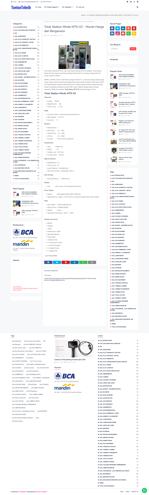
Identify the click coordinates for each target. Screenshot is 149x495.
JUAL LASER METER (26, 107)
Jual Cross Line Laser (26, 71)
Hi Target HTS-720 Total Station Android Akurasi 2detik (127, 131)
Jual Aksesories (26, 36)
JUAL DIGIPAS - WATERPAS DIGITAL (26, 77)
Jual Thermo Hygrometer (26, 141)
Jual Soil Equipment (26, 131)
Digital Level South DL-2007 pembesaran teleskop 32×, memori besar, (126, 122)
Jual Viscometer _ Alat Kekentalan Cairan (26, 161)
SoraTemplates (21, 491)
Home (13, 2)
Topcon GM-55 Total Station (125, 158)
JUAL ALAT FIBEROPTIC (26, 45)
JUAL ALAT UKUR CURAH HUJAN (26, 59)
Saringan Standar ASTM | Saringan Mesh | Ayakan (127, 103)
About (127, 491)
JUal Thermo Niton (26, 144)
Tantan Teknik (49, 35)
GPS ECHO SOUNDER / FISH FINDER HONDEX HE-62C (29, 193)
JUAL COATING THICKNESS (26, 68)
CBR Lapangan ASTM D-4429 (30, 211)
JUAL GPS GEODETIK (26, 89)
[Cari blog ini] (120, 48)
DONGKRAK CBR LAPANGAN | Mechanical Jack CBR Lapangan (30, 202)
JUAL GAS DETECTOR (26, 86)
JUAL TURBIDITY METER (26, 150)
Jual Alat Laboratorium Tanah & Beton (26, 49)
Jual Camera (26, 65)
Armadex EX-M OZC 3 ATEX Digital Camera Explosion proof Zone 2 (126, 149)
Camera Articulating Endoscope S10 (69, 359)
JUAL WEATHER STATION (26, 168)
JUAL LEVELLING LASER (26, 113)
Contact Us (135, 491)
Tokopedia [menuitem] (66, 7)
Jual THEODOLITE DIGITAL (26, 134)
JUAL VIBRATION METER (26, 157)
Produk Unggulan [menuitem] (51, 7)
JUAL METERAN (26, 116)
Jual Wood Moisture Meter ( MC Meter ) (26, 171)
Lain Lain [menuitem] (80, 7)
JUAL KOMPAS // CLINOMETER (26, 104)
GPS (26, 33)
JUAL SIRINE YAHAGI (26, 128)
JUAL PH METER (26, 119)
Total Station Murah (26, 178)
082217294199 (46, 2)
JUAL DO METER (26, 80)
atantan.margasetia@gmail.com (28, 2)
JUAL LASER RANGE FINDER (26, 110)
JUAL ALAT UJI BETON (26, 56)
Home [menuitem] (38, 7)
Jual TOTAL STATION (26, 147)
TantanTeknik (17, 287)
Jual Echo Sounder (26, 83)
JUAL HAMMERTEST (26, 95)
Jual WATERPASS (26, 165)
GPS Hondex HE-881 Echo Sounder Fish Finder (127, 112)
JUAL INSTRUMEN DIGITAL (26, 98)
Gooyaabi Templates (41, 491)
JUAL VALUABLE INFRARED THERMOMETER (26, 153)
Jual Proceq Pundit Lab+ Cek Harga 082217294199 (127, 140)
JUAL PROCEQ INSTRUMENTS (26, 122)
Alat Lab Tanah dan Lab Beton (26, 30)
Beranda (46, 21)
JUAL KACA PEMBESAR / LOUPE (26, 101)
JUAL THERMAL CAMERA (26, 137)
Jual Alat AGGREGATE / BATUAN (26, 39)
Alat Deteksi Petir (26, 27)
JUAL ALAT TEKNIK (26, 53)
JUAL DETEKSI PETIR (26, 74)
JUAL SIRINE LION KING (26, 125)
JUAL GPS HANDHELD (26, 92)
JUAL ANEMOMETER (26, 62)
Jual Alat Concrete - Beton (26, 42)
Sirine (26, 175)
